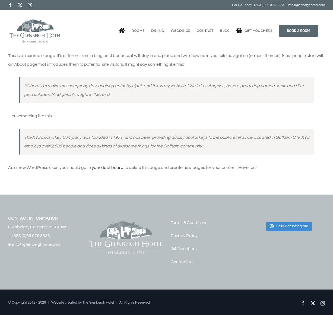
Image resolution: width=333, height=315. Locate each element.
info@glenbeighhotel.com (306, 5)
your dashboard (107, 167)
